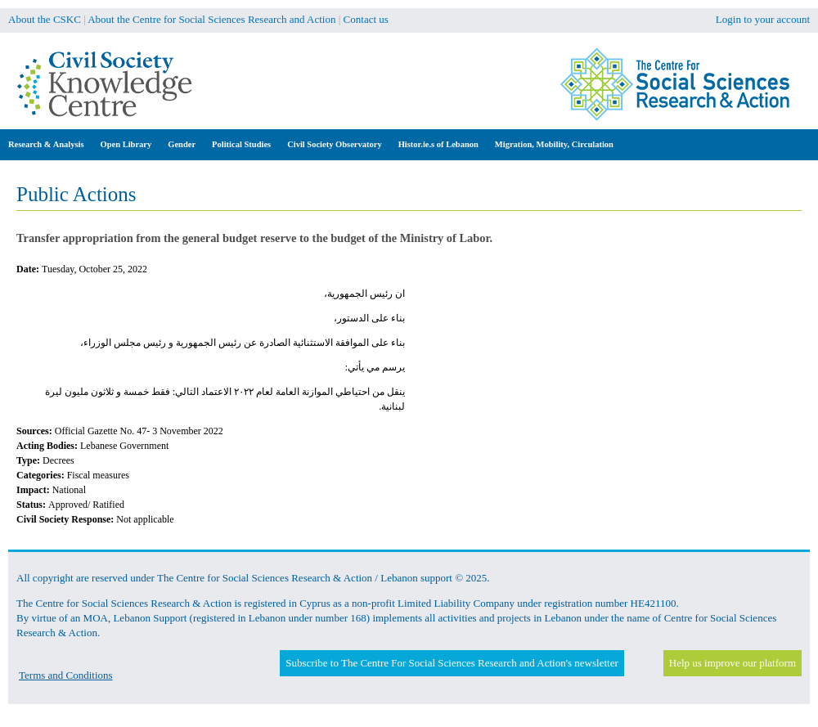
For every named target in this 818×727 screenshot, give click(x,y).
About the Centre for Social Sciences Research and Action (211, 19)
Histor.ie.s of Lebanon (438, 144)
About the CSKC (44, 19)
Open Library (126, 144)
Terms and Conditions (66, 675)
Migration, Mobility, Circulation (554, 144)
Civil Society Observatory (334, 144)
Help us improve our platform (732, 663)
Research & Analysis (46, 144)
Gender (182, 144)
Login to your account (763, 19)
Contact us (366, 19)
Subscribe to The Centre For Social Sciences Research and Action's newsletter (451, 663)
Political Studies (241, 144)
